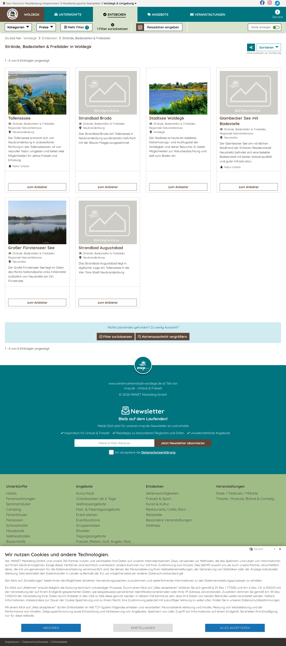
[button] (34, 12)
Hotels (11, 493)
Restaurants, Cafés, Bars (166, 509)
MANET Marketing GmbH (148, 394)
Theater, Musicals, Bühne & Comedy (245, 498)
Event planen (86, 514)
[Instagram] (270, 3)
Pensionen (14, 520)
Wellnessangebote (91, 504)
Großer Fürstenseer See (31, 247)
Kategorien (16, 27)
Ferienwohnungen (20, 498)
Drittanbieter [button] (59, 642)
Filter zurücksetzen (115, 337)
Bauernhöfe (15, 541)
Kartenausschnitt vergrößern (162, 337)
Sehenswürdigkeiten (162, 493)
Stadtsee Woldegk (166, 118)
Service (277, 14)
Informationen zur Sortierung (264, 53)
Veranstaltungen (230, 486)
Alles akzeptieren (235, 628)
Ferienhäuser (16, 514)
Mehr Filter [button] (76, 27)
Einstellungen (143, 628)
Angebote (84, 486)
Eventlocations (88, 520)
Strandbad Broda (95, 118)
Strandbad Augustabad (101, 247)
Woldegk (120, 3)
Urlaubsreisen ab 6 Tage (96, 498)
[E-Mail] (114, 443)
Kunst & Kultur (157, 504)
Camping (13, 509)
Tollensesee (19, 118)
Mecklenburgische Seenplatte (82, 3)
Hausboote (15, 530)
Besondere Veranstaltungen (169, 520)
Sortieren (266, 47)
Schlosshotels (17, 525)
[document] (143, 587)
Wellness (153, 525)
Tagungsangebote (91, 536)
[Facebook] (262, 3)
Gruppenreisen (88, 525)
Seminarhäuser (18, 504)
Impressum (12, 642)
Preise (44, 27)
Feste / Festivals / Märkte (237, 493)
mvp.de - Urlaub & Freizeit (143, 388)
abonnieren (183, 443)
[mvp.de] (277, 3)
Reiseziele (154, 514)
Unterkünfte (16, 486)
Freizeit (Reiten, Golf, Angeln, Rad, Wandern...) (103, 544)
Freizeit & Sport (158, 498)
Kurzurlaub (85, 493)
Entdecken (49, 38)
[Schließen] (280, 549)
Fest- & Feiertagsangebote (98, 509)
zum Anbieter (37, 187)
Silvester (83, 530)
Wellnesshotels (18, 536)
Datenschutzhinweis (35, 642)
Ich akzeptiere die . (143, 452)
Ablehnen (51, 628)
